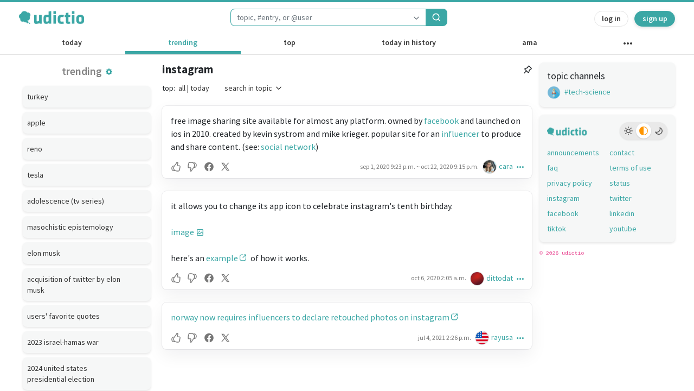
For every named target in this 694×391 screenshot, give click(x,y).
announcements (573, 152)
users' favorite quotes (63, 316)
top (289, 42)
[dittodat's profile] (478, 278)
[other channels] (627, 45)
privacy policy (569, 183)
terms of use (630, 168)
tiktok (556, 229)
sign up (654, 18)
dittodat (499, 278)
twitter (620, 198)
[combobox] (318, 17)
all (181, 88)
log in (611, 18)
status (619, 183)
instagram (187, 69)
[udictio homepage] (51, 17)
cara (506, 166)
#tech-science (579, 92)
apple (36, 123)
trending (182, 42)
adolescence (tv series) (65, 201)
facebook (441, 120)
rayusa (502, 337)
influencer (460, 133)
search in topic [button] (253, 88)
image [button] (182, 231)
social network (288, 146)
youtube (623, 229)
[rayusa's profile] (483, 337)
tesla (35, 175)
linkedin (621, 213)
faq (552, 168)
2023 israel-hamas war (63, 342)
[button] (109, 71)
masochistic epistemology (70, 227)
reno (34, 149)
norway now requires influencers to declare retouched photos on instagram (310, 317)
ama (529, 42)
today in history (409, 42)
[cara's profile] (491, 166)
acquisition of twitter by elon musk (73, 284)
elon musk (43, 253)
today (72, 42)
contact (621, 152)
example (222, 258)
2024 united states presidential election (60, 373)
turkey (37, 97)
